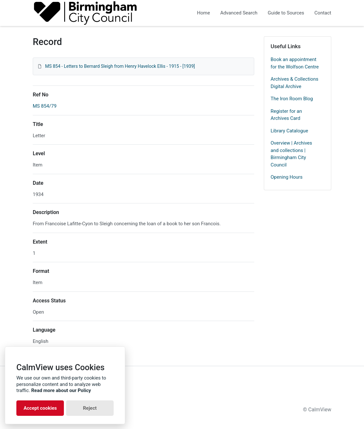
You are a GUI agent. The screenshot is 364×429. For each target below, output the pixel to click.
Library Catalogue (289, 131)
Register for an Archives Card (286, 114)
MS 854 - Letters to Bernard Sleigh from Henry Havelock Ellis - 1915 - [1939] (120, 66)
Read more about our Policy (61, 390)
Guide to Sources (286, 13)
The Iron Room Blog (292, 99)
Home (203, 13)
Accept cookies (40, 408)
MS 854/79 (44, 106)
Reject (90, 408)
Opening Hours (286, 177)
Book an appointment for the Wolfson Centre (295, 63)
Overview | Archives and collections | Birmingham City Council (291, 154)
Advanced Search (238, 13)
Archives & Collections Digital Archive (294, 82)
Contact (323, 13)
